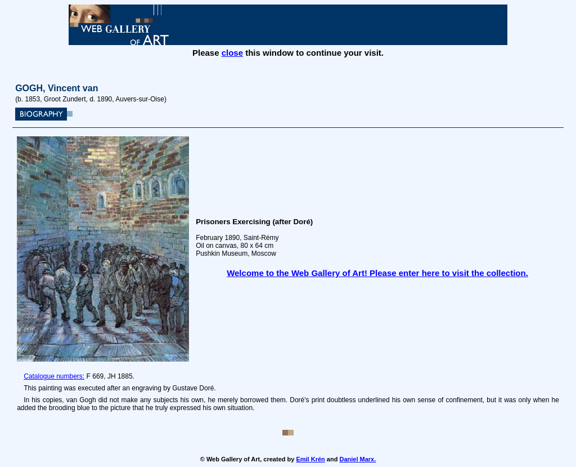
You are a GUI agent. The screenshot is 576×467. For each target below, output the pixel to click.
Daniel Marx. (357, 459)
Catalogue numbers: (54, 376)
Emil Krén (310, 459)
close (232, 52)
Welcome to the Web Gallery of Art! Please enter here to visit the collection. (377, 273)
